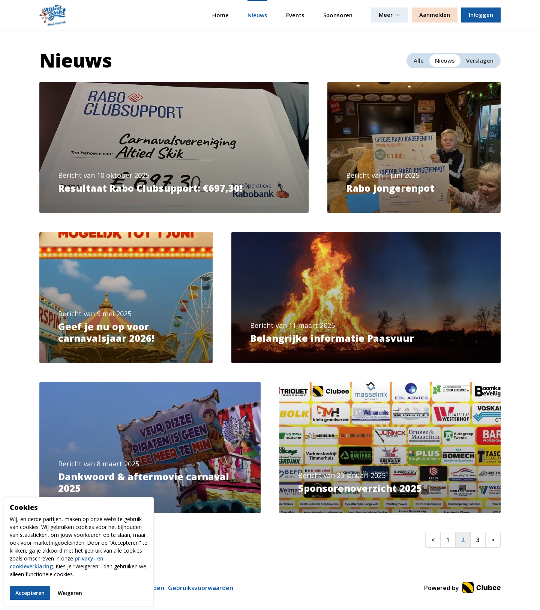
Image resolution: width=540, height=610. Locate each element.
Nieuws (257, 15)
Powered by (462, 588)
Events (295, 15)
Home (220, 15)
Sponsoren (337, 15)
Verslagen (480, 60)
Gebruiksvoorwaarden (200, 588)
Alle (419, 60)
